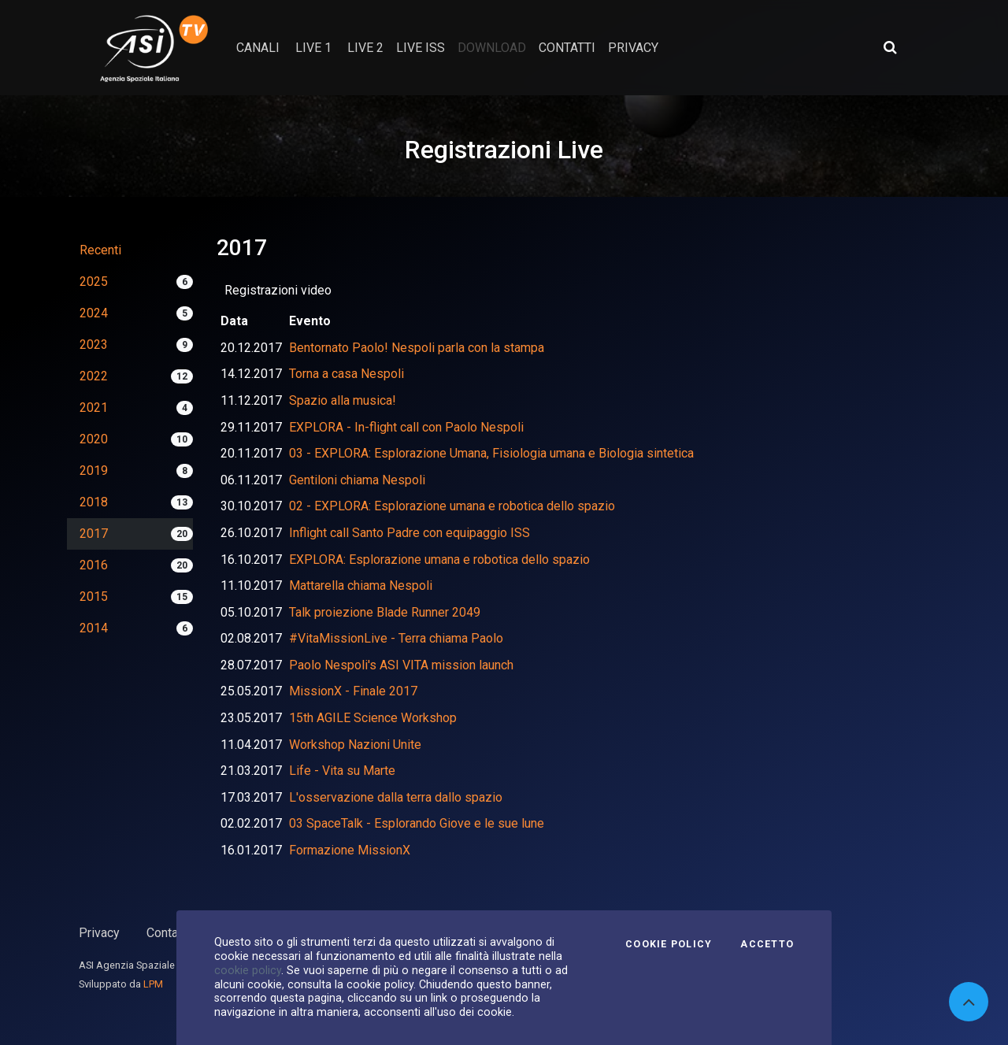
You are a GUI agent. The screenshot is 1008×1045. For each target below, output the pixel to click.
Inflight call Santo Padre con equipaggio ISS (409, 532)
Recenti (100, 250)
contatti (567, 47)
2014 (94, 628)
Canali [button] (258, 47)
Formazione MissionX (349, 850)
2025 (94, 281)
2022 (94, 376)
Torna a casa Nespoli (346, 373)
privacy (633, 47)
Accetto (767, 944)
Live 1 (313, 47)
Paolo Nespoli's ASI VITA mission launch (401, 665)
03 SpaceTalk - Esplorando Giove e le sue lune (416, 823)
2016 (94, 565)
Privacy (99, 932)
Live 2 (365, 47)
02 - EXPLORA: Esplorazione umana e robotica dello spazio (452, 505)
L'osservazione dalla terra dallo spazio (395, 797)
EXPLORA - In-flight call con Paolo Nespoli (406, 427)
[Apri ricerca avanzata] (890, 47)
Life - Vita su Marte (342, 770)
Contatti (167, 932)
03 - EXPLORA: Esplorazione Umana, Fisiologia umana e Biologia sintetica (491, 453)
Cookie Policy (668, 944)
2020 (94, 439)
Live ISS (420, 47)
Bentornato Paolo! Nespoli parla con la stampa (416, 347)
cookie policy (247, 970)
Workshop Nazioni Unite (355, 744)
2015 (94, 596)
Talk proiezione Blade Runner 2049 (384, 612)
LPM (153, 984)
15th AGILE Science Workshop (373, 717)
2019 (94, 470)
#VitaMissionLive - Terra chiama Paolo (396, 638)
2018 (94, 502)
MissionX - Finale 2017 (353, 691)
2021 (94, 407)
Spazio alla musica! (342, 400)
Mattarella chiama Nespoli (360, 585)
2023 (94, 344)
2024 (94, 313)
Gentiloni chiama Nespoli (357, 479)
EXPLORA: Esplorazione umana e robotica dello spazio (439, 559)
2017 (94, 533)
